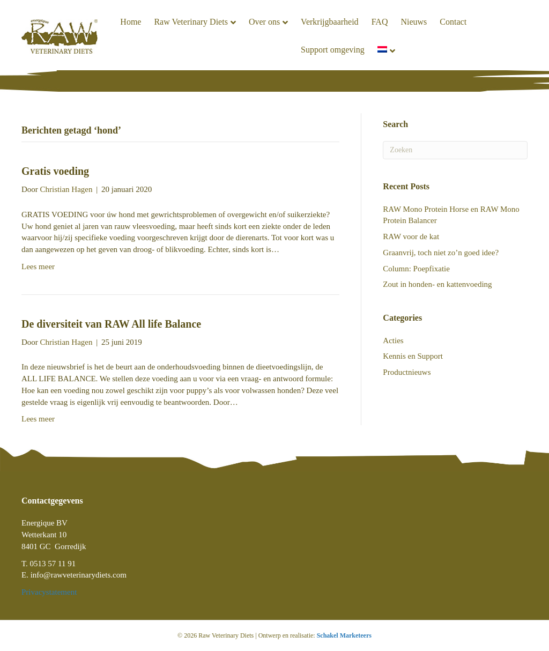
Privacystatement (49, 592)
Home (130, 21)
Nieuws (413, 21)
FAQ (380, 21)
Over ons (264, 21)
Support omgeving (333, 49)
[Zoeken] (455, 150)
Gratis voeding (55, 171)
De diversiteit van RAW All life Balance (111, 324)
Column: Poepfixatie (416, 268)
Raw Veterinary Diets (190, 21)
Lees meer (38, 266)
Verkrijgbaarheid (330, 21)
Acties (393, 340)
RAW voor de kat (411, 236)
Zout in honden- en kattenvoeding (437, 284)
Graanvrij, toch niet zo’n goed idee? (441, 252)
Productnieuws (407, 372)
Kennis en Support (413, 356)
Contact (453, 21)
